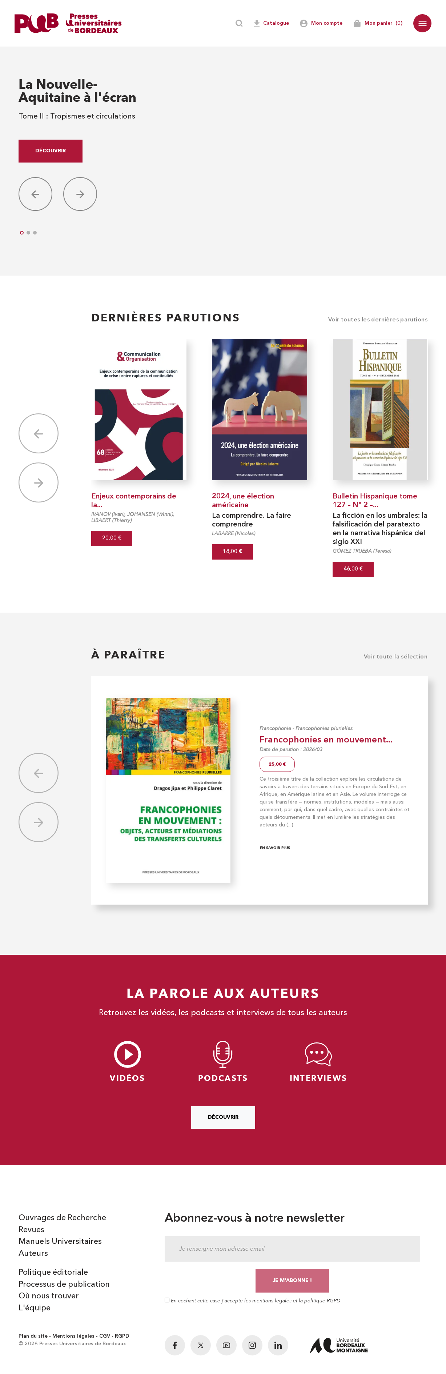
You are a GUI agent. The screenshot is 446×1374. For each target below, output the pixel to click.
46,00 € (353, 569)
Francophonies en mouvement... (326, 740)
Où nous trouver (49, 1298)
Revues (31, 1230)
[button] (422, 23)
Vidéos (127, 1062)
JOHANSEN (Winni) (150, 514)
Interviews (318, 1062)
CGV (104, 1337)
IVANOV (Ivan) (107, 514)
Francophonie (275, 728)
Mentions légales (73, 1337)
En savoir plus (275, 847)
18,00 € (232, 551)
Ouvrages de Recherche (63, 1218)
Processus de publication (65, 1286)
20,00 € (111, 538)
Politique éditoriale (53, 1274)
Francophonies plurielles (324, 728)
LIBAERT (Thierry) (111, 520)
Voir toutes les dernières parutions (377, 320)
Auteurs (33, 1254)
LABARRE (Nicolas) (233, 533)
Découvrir (50, 151)
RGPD (122, 1337)
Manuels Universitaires (60, 1242)
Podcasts (223, 1062)
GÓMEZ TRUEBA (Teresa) (362, 551)
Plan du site (33, 1337)
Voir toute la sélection (395, 657)
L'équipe (35, 1310)
